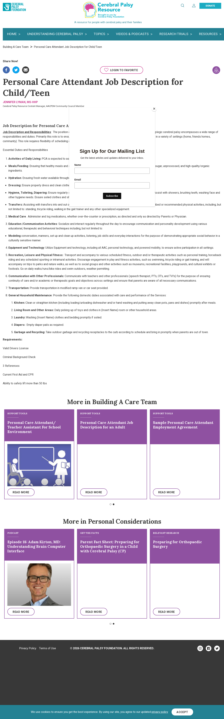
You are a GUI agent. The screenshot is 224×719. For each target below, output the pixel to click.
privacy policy (160, 712)
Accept (182, 712)
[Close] (154, 108)
